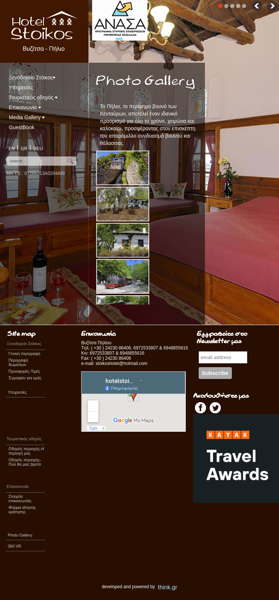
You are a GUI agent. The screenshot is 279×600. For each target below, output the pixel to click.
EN (11, 148)
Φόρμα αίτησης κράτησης (22, 509)
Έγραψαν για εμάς (25, 378)
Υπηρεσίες (21, 87)
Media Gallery (27, 117)
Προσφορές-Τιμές (24, 371)
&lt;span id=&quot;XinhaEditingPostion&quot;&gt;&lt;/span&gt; (133, 401)
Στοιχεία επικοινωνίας (20, 498)
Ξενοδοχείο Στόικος (32, 77)
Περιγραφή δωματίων (18, 362)
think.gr (167, 587)
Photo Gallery (20, 535)
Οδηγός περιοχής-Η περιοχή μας (26, 450)
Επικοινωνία (25, 107)
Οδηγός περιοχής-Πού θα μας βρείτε (24, 462)
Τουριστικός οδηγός (33, 97)
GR (24, 148)
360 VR (14, 546)
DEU (38, 148)
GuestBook (21, 127)
